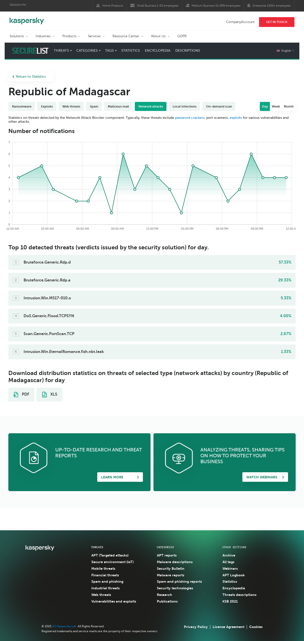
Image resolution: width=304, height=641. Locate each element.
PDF (21, 394)
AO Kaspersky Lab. (64, 626)
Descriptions (187, 50)
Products (69, 36)
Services (94, 36)
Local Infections (184, 106)
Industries (43, 36)
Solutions (17, 36)
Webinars (230, 568)
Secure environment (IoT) (112, 562)
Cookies (256, 627)
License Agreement (228, 627)
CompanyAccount (240, 22)
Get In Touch (276, 22)
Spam (94, 106)
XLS (49, 394)
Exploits (47, 106)
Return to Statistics (29, 76)
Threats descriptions (239, 595)
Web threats (71, 106)
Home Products (112, 5)
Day (265, 106)
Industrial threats (105, 588)
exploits (236, 118)
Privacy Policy (196, 627)
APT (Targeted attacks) (109, 555)
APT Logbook (233, 575)
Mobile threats (103, 568)
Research (164, 595)
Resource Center (125, 36)
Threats (61, 50)
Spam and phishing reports (179, 581)
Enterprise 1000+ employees (272, 5)
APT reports (167, 555)
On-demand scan (219, 106)
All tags (228, 562)
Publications (167, 601)
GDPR (182, 36)
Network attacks (150, 106)
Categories (87, 50)
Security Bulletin (170, 568)
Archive (228, 555)
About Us (158, 36)
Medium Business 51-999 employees (216, 5)
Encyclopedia (157, 50)
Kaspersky (27, 18)
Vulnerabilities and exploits (113, 601)
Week (276, 106)
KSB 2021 (230, 601)
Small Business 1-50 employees (158, 5)
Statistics (130, 50)
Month (289, 106)
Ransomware (21, 106)
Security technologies (175, 588)
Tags (109, 50)
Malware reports (170, 575)
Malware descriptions (175, 562)
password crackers (189, 118)
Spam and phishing (107, 581)
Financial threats (105, 575)
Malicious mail (118, 106)
